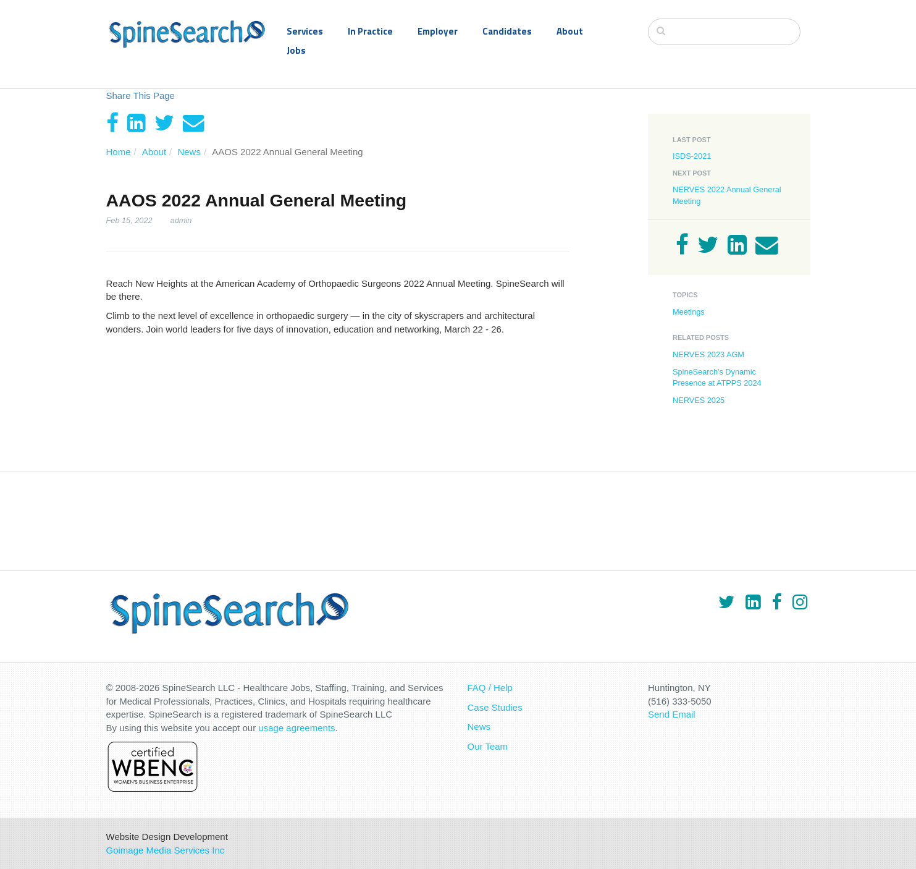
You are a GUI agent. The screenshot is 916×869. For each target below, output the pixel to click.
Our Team (488, 746)
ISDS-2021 (692, 156)
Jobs (296, 50)
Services (305, 31)
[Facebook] (112, 123)
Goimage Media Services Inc (165, 850)
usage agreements (296, 728)
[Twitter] (164, 123)
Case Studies (495, 707)
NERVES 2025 (699, 400)
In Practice (370, 31)
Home (118, 151)
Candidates (507, 31)
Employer (438, 31)
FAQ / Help (490, 687)
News (189, 151)
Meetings (689, 311)
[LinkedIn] (136, 123)
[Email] (193, 123)
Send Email (671, 714)
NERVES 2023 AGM (708, 354)
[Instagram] (799, 602)
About (570, 31)
